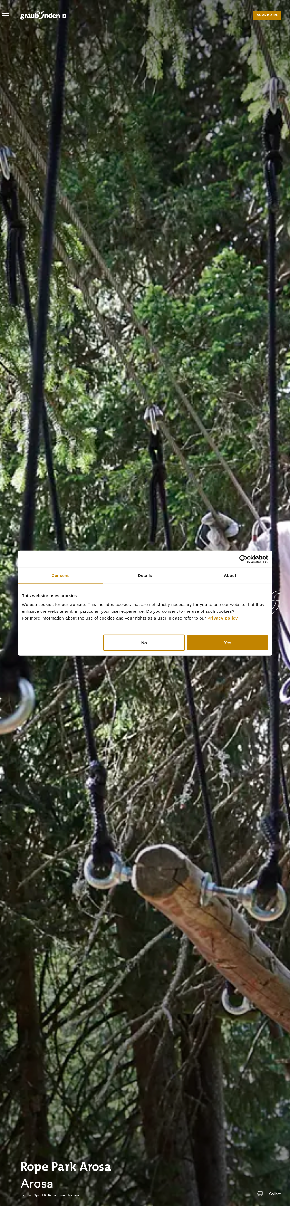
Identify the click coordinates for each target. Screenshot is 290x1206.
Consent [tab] (60, 575)
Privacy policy (222, 618)
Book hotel (267, 15)
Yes (227, 642)
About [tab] (230, 575)
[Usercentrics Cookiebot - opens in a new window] (243, 559)
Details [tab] (145, 575)
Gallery (275, 1193)
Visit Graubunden (43, 15)
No (144, 642)
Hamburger (5, 15)
